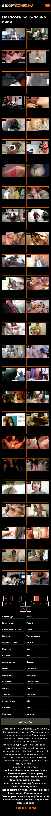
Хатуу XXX (25, 721)
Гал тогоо (6, 682)
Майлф (30, 623)
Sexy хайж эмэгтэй (16, 748)
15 (34, 603)
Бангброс (31, 695)
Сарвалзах (31, 675)
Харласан (6, 714)
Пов (28, 656)
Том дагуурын (33, 636)
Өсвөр (5, 669)
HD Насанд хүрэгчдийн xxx (17, 744)
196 (23, 609)
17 (45, 603)
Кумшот (6, 708)
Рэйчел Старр (8, 701)
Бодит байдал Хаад (11, 630)
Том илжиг (32, 669)
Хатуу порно (25, 728)
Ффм (29, 649)
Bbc (28, 708)
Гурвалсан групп (10, 643)
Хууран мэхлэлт (34, 682)
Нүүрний (31, 662)
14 (28, 603)
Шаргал (6, 636)
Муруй (30, 688)
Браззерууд (7, 617)
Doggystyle (7, 675)
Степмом (6, 656)
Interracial (31, 643)
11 (11, 603)
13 (22, 603)
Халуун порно (10, 732)
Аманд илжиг (8, 662)
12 (17, 603)
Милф (29, 617)
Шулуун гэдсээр (10, 623)
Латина (5, 688)
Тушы (29, 630)
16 (39, 603)
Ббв (28, 701)
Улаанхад (7, 695)
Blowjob (30, 714)
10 (5, 603)
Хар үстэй (7, 649)
